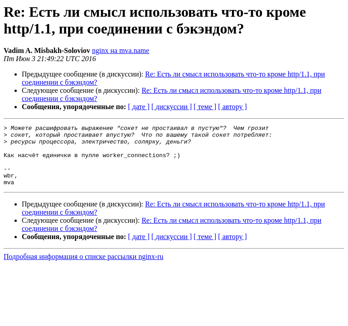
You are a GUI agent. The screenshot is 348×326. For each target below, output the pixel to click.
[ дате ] (139, 106)
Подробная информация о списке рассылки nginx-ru (84, 269)
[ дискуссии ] (171, 106)
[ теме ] (204, 106)
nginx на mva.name (120, 50)
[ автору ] (232, 106)
